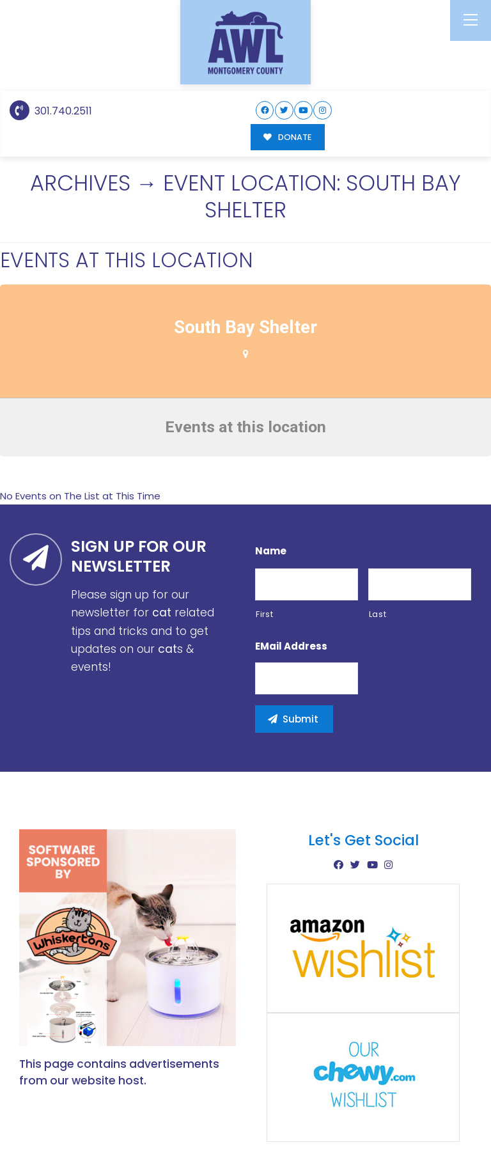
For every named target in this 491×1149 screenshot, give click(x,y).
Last (378, 457)
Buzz (289, 1104)
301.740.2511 (51, 111)
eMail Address (291, 489)
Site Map (445, 1103)
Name (270, 394)
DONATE (287, 137)
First (264, 457)
